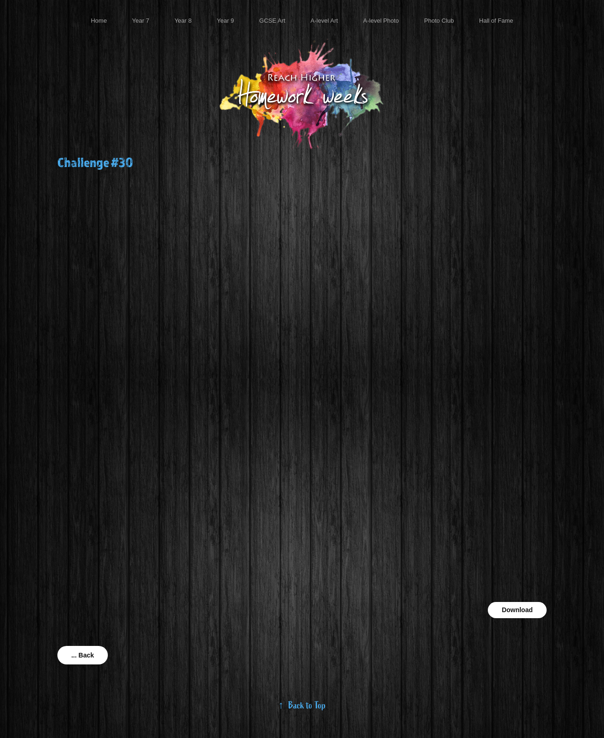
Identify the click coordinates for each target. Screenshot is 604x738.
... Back (82, 655)
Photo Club (439, 20)
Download (517, 610)
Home (99, 20)
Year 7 (140, 20)
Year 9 (225, 20)
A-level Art (324, 20)
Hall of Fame (496, 20)
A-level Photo (381, 20)
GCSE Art (272, 20)
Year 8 (183, 20)
